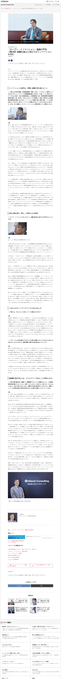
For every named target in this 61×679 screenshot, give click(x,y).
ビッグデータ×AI (11, 542)
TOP (1, 8)
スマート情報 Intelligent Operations (16, 540)
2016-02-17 (10, 56)
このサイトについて (38, 4)
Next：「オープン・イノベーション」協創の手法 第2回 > (21, 529)
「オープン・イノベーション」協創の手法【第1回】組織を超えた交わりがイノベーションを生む (30, 51)
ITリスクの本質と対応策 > (14, 557)
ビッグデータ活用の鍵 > (13, 559)
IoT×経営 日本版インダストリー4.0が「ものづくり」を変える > (22, 549)
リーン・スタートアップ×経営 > (15, 553)
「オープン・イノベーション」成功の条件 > (18, 551)
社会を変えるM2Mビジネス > (14, 555)
